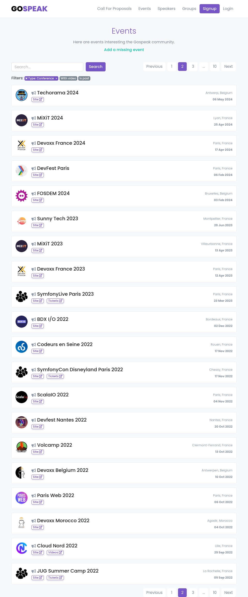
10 (215, 66)
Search (96, 66)
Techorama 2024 (54, 92)
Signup (209, 8)
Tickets (55, 301)
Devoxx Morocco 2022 (60, 520)
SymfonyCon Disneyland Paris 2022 (77, 369)
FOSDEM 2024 (50, 193)
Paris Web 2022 (52, 495)
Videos (55, 552)
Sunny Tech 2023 (54, 218)
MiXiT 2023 (47, 243)
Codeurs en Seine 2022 (62, 344)
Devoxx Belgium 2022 (59, 470)
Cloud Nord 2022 (54, 545)
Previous (154, 66)
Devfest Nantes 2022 (59, 419)
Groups (189, 8)
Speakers (166, 8)
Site (37, 99)
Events (144, 8)
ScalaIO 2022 (50, 394)
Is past (84, 78)
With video (68, 78)
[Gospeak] (29, 9)
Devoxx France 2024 (58, 143)
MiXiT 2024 (47, 117)
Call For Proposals (114, 8)
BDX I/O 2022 (49, 319)
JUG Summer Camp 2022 (65, 570)
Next (228, 66)
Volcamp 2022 (51, 445)
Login (228, 8)
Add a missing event (124, 50)
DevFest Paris (50, 168)
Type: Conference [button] (41, 78)
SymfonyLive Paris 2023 (62, 294)
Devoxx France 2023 (58, 268)
